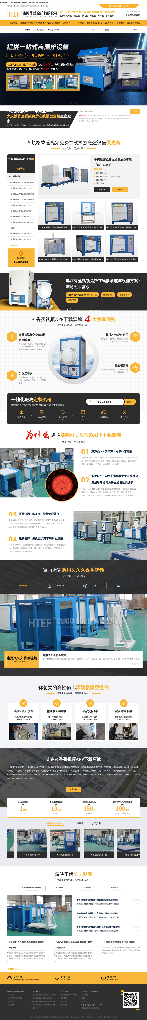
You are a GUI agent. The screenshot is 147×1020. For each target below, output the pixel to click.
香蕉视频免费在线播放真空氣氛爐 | (91, 118)
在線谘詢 (125, 6)
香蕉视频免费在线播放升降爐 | (89, 121)
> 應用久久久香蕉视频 (90, 991)
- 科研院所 (84, 995)
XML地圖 (98, 1017)
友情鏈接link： (13, 969)
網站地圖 (90, 1017)
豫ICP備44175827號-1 (77, 1017)
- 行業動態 (63, 1001)
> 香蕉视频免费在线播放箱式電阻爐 (22, 182)
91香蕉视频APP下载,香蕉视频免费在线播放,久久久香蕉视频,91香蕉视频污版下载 (24, 3)
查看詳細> (135, 664)
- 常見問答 (63, 998)
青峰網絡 (114, 1017)
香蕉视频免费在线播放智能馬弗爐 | (117, 118)
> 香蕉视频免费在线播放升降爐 (20, 205)
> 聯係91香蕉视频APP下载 (91, 1005)
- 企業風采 (10, 1001)
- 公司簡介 (10, 995)
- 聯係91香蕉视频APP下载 (90, 1008)
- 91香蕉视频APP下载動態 (68, 995)
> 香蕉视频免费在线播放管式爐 (20, 216)
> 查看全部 (13, 245)
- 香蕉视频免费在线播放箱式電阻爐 (43, 995)
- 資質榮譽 (10, 1005)
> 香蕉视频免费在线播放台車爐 (20, 188)
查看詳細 (102, 189)
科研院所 (56, 586)
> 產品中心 (35, 991)
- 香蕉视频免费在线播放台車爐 (41, 998)
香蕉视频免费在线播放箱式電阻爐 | (98, 115)
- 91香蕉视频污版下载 (14, 998)
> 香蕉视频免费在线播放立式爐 (20, 239)
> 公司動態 (64, 991)
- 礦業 (83, 998)
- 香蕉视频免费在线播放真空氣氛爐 (43, 1001)
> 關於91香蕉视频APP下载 (17, 991)
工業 (123, 586)
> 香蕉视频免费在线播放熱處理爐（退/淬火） (21, 225)
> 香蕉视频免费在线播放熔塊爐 (20, 211)
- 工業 (83, 1001)
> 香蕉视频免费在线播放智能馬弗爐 (22, 199)
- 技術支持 (63, 1005)
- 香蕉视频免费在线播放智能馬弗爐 (43, 1005)
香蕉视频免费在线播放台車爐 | (121, 115)
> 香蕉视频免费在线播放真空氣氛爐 (22, 194)
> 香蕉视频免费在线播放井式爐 (20, 233)
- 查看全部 (34, 1008)
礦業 (90, 586)
